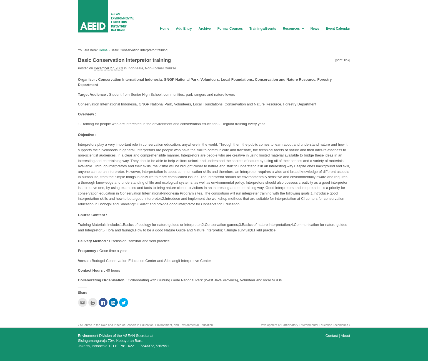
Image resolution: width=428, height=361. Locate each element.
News (315, 29)
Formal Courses (230, 29)
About (345, 336)
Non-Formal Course (160, 68)
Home (164, 29)
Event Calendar (338, 29)
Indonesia (135, 68)
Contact (332, 336)
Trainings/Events (262, 29)
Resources (291, 29)
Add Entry (184, 29)
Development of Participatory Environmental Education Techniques (304, 325)
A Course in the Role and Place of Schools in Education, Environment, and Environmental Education (145, 325)
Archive (205, 29)
